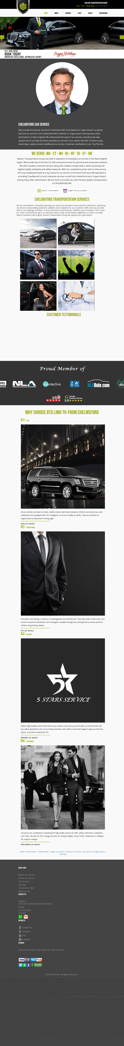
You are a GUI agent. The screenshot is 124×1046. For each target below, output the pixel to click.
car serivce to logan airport (94, 851)
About (56, 13)
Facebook (24, 931)
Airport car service (26, 878)
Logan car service (57, 851)
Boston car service (73, 851)
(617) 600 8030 (101, 6)
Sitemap (63, 854)
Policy (90, 13)
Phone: (21, 907)
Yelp (22, 935)
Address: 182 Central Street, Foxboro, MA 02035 (35, 902)
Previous (3, 38)
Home (46, 13)
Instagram (24, 939)
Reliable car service (29, 737)
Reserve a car (24, 891)
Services (68, 13)
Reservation (103, 13)
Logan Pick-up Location (75, 190)
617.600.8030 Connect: (24, 911)
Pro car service (27, 630)
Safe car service (28, 523)
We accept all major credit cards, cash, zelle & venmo (41, 950)
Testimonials (43, 851)
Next (120, 38)
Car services (23, 881)
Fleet (79, 13)
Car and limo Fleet (26, 888)
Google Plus (25, 927)
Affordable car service (30, 844)
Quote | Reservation (48, 190)
